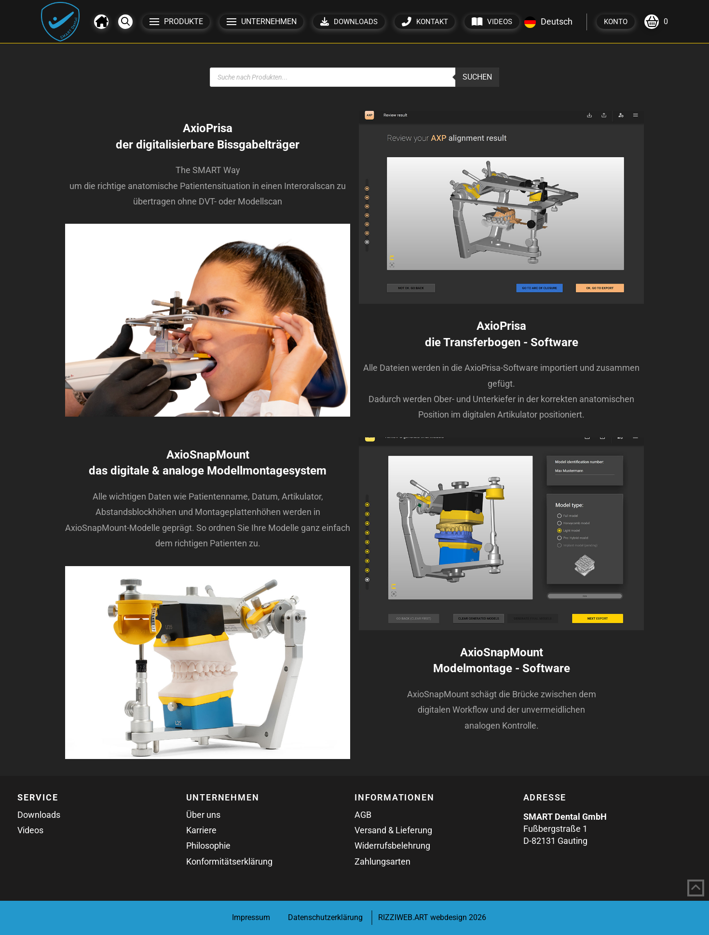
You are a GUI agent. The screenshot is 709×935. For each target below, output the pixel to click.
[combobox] (548, 21)
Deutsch (548, 21)
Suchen (477, 76)
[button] (125, 21)
